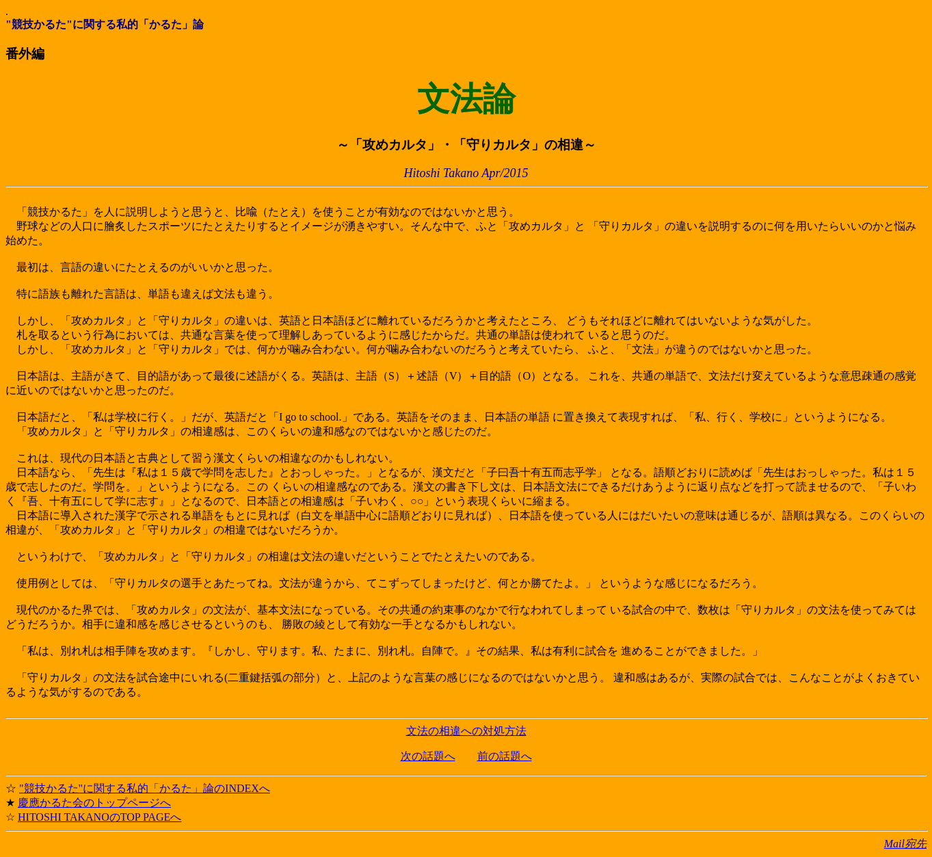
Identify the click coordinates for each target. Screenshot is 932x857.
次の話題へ (428, 756)
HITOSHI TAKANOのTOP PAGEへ (99, 817)
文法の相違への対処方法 (466, 731)
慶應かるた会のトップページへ (94, 802)
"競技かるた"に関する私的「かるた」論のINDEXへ (144, 788)
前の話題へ (504, 756)
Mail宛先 (905, 843)
